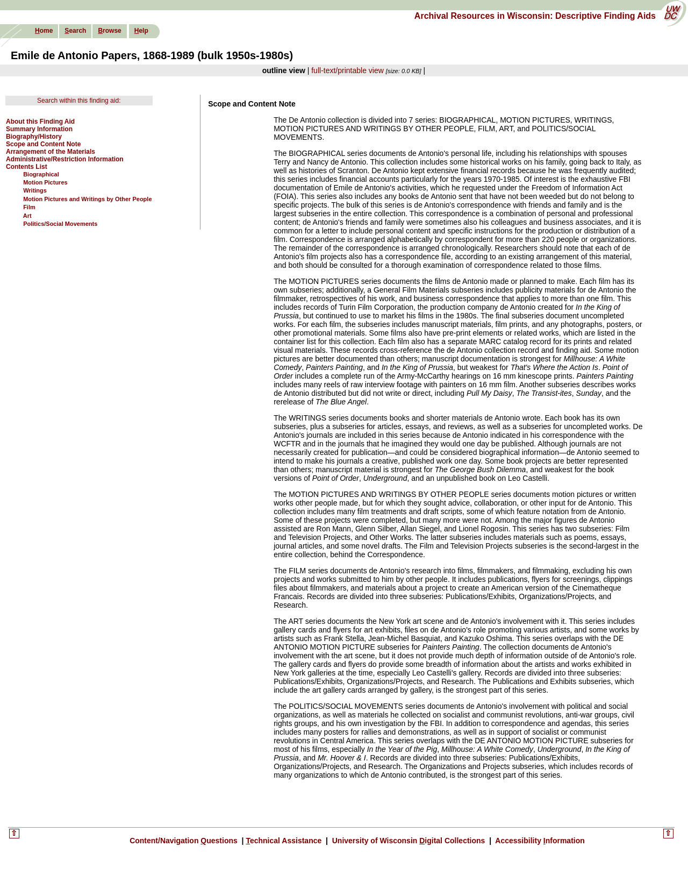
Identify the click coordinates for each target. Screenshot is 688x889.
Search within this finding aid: (78, 100)
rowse (109, 30)
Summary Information (39, 129)
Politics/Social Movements (60, 224)
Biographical (41, 174)
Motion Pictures (45, 182)
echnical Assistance (285, 840)
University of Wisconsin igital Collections (408, 840)
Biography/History (34, 136)
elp (141, 30)
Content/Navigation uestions (185, 840)
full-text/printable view (347, 70)
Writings (35, 190)
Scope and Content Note (43, 144)
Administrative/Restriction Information (65, 159)
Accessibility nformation (539, 840)
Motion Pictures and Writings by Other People (87, 199)
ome (44, 30)
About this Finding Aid (40, 121)
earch (75, 30)
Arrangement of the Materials (50, 151)
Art (27, 215)
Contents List (26, 166)
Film (29, 207)
